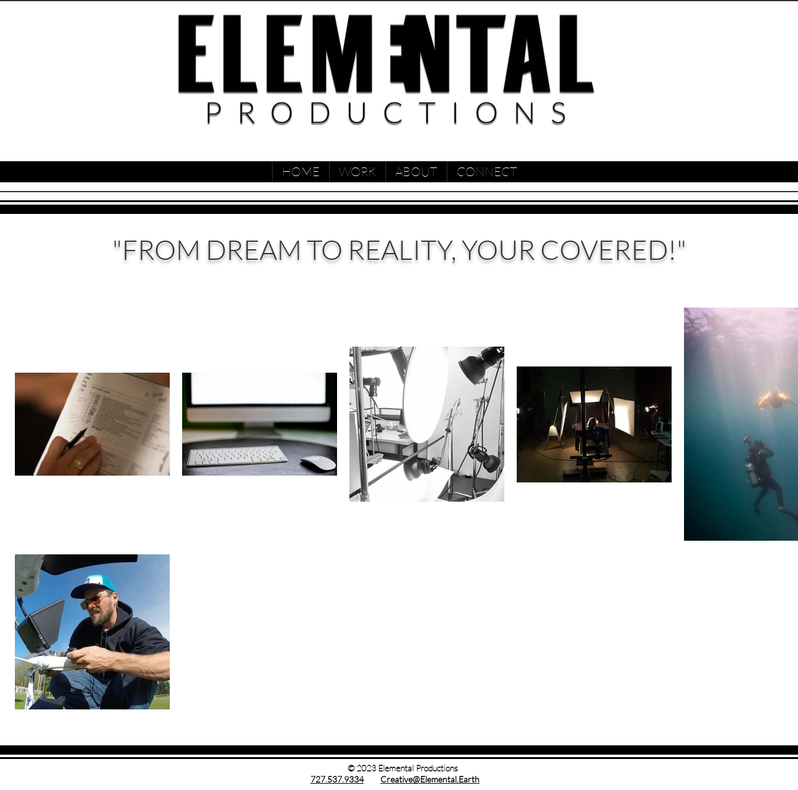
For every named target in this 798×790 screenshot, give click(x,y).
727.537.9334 (337, 779)
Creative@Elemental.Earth (430, 779)
